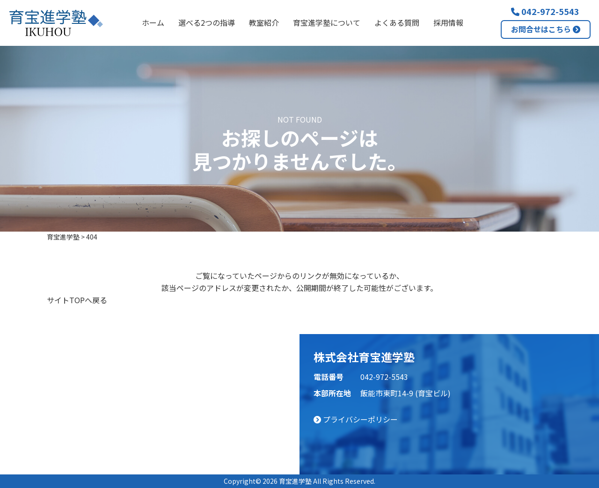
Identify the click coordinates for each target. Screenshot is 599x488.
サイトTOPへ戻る (77, 300)
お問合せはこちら (545, 29)
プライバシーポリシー (356, 419)
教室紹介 (264, 22)
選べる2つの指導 (206, 22)
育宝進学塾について (326, 22)
